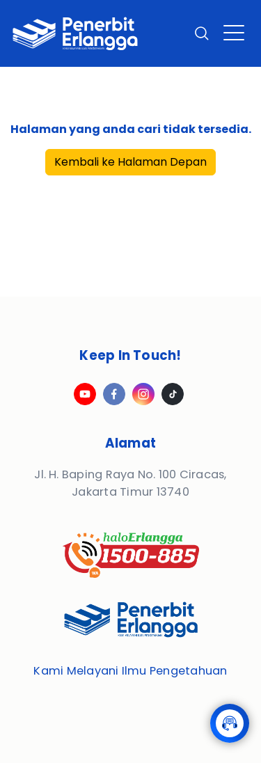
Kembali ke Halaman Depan (130, 162)
